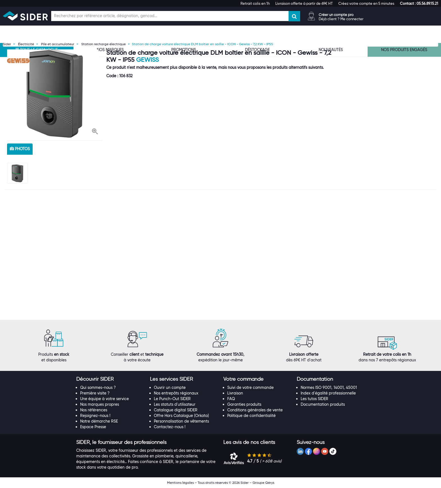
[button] (419, 3)
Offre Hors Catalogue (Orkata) (181, 415)
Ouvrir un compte (170, 387)
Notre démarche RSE (99, 421)
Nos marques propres (99, 404)
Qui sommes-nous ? (98, 387)
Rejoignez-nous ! (95, 415)
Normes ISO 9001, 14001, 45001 (329, 387)
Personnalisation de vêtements (181, 421)
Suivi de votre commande (250, 387)
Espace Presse (93, 426)
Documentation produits (323, 404)
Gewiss (147, 59)
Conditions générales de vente (255, 409)
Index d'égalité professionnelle (328, 393)
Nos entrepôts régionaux (176, 393)
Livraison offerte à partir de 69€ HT (304, 3)
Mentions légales (180, 482)
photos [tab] (20, 148)
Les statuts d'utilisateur (174, 404)
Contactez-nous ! (169, 426)
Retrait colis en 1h (255, 3)
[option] (54, 93)
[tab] (110, 379)
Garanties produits (244, 404)
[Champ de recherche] (170, 16)
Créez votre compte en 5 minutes (366, 3)
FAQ (231, 398)
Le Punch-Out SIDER (172, 398)
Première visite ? (95, 393)
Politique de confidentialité (251, 415)
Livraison (235, 393)
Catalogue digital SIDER (175, 409)
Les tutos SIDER (314, 398)
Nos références (93, 409)
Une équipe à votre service (104, 398)
